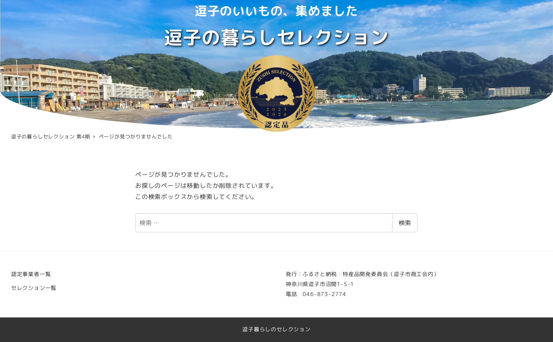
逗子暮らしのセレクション (276, 329)
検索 (405, 223)
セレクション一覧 (33, 288)
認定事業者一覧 (31, 274)
